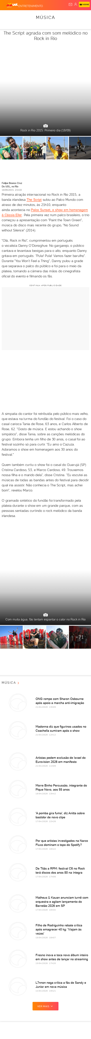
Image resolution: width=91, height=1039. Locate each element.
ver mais (45, 1006)
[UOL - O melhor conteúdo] (12, 5)
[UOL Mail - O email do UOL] (70, 4)
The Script (34, 200)
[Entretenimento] (30, 5)
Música (45, 17)
